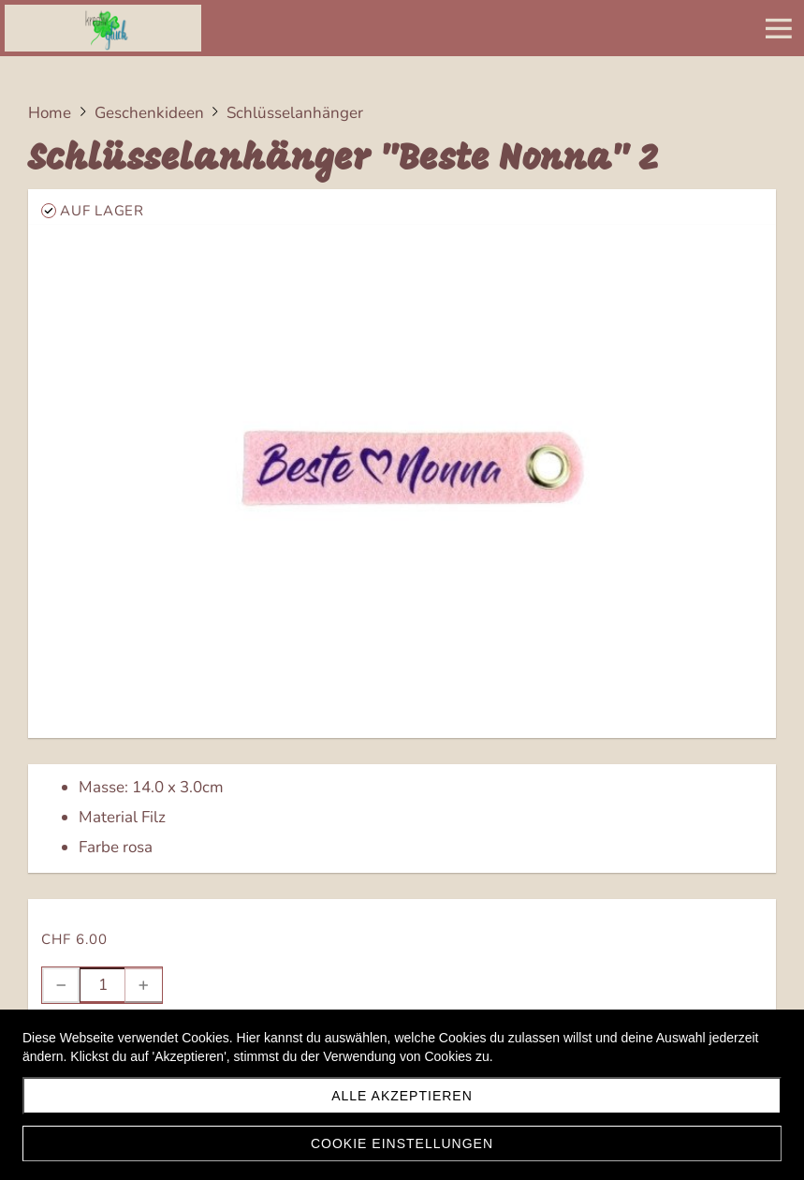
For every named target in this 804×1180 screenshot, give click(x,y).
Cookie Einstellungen (402, 1143)
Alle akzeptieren (402, 1095)
